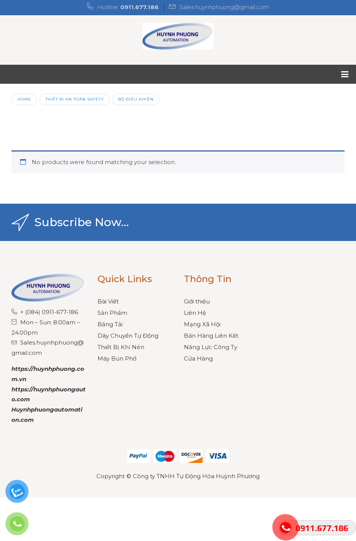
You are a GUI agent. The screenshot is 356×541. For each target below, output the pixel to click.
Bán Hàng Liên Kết (211, 335)
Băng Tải (110, 324)
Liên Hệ (195, 312)
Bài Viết (108, 301)
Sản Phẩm (112, 312)
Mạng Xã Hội (202, 324)
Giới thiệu (197, 301)
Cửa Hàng (198, 358)
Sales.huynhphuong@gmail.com (224, 7)
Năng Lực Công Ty (210, 347)
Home (24, 99)
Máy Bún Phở (116, 358)
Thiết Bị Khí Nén (120, 347)
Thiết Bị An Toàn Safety (74, 99)
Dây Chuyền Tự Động (127, 335)
